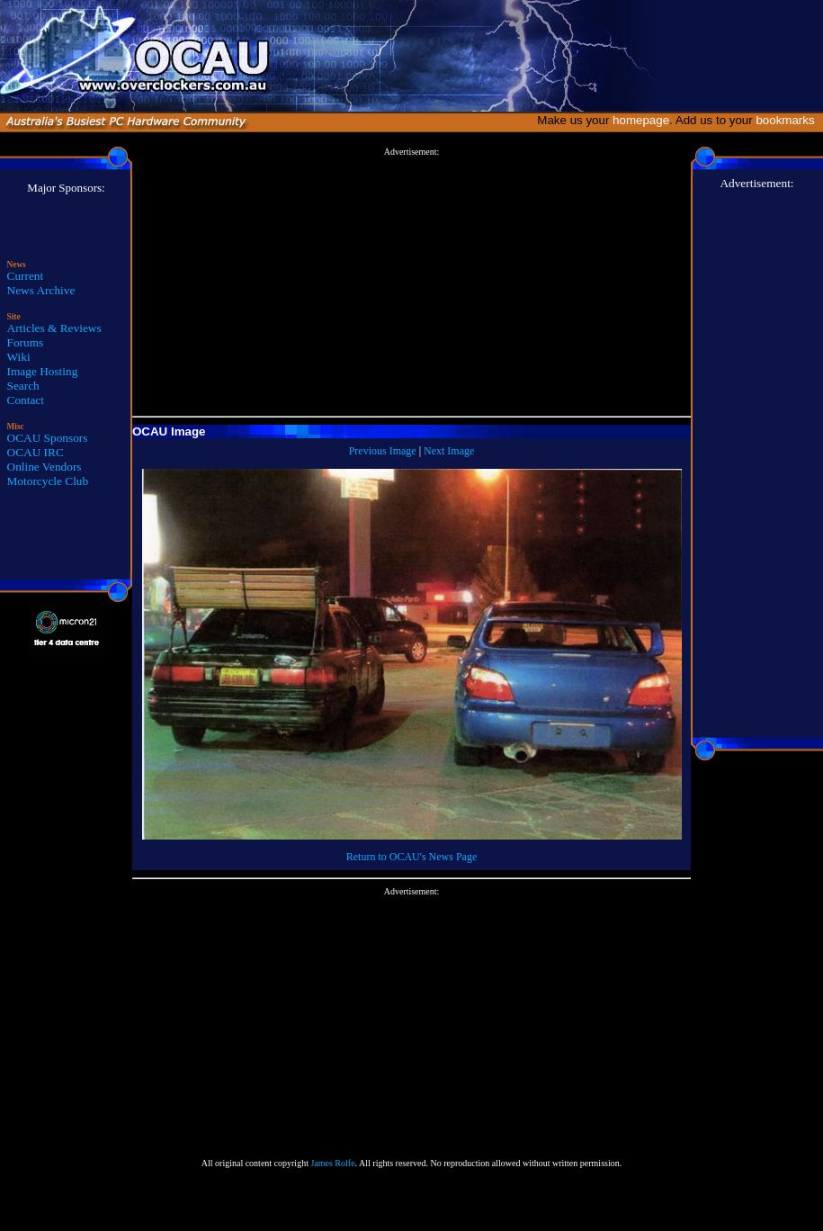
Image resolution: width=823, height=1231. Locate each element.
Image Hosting (42, 371)
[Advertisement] (411, 283)
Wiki (19, 357)
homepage (641, 120)
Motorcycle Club (48, 481)
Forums (25, 342)
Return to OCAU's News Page (411, 856)
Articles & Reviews (54, 328)
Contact (25, 400)
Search (23, 385)
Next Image (449, 451)
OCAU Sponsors (47, 438)
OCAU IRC (35, 452)
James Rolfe (332, 1163)
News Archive (41, 290)
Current (25, 276)
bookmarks (788, 120)
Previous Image (382, 451)
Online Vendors (44, 466)
